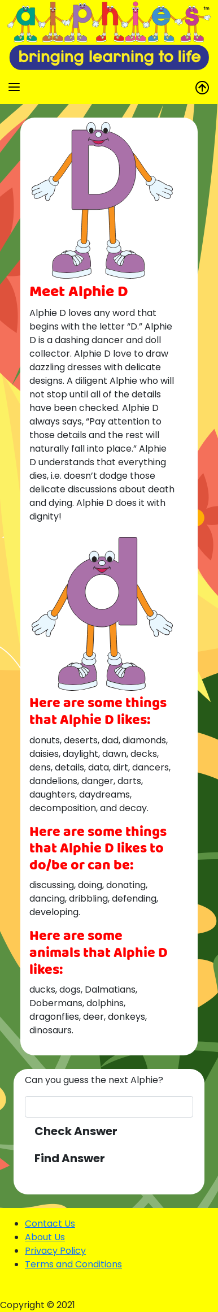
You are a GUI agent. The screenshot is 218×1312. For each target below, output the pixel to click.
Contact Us (50, 1223)
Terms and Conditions (73, 1264)
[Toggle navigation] (14, 87)
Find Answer (69, 1158)
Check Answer (75, 1131)
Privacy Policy (55, 1250)
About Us (45, 1237)
